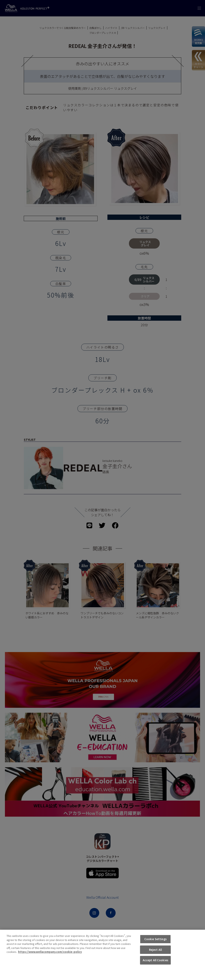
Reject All (155, 957)
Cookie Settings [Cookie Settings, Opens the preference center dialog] (155, 947)
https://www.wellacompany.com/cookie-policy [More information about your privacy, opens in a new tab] (50, 959)
